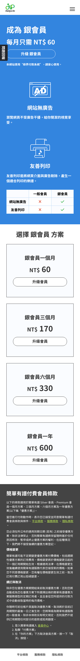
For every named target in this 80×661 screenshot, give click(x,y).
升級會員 (40, 281)
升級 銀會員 (31, 54)
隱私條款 (67, 521)
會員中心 (43, 625)
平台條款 (37, 521)
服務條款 (52, 521)
